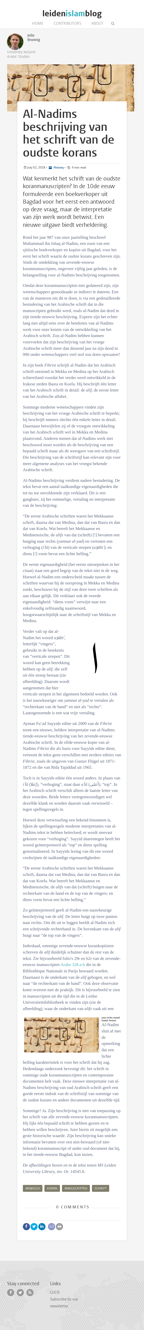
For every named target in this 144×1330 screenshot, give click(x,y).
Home (37, 23)
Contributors (67, 23)
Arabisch (32, 1188)
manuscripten (76, 1188)
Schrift (100, 1188)
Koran (52, 1188)
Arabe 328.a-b (72, 964)
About (97, 23)
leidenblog (72, 13)
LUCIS (55, 1292)
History (58, 167)
